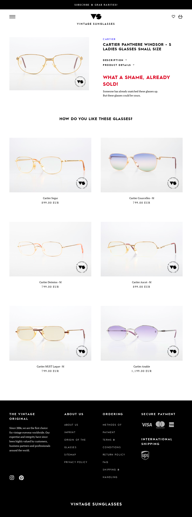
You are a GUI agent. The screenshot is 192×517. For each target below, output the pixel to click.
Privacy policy (76, 462)
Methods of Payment (112, 428)
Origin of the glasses (75, 443)
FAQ (105, 462)
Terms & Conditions (112, 443)
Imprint (70, 432)
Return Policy (114, 454)
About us (71, 424)
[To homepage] (96, 16)
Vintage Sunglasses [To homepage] (96, 24)
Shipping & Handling (111, 473)
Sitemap (70, 454)
